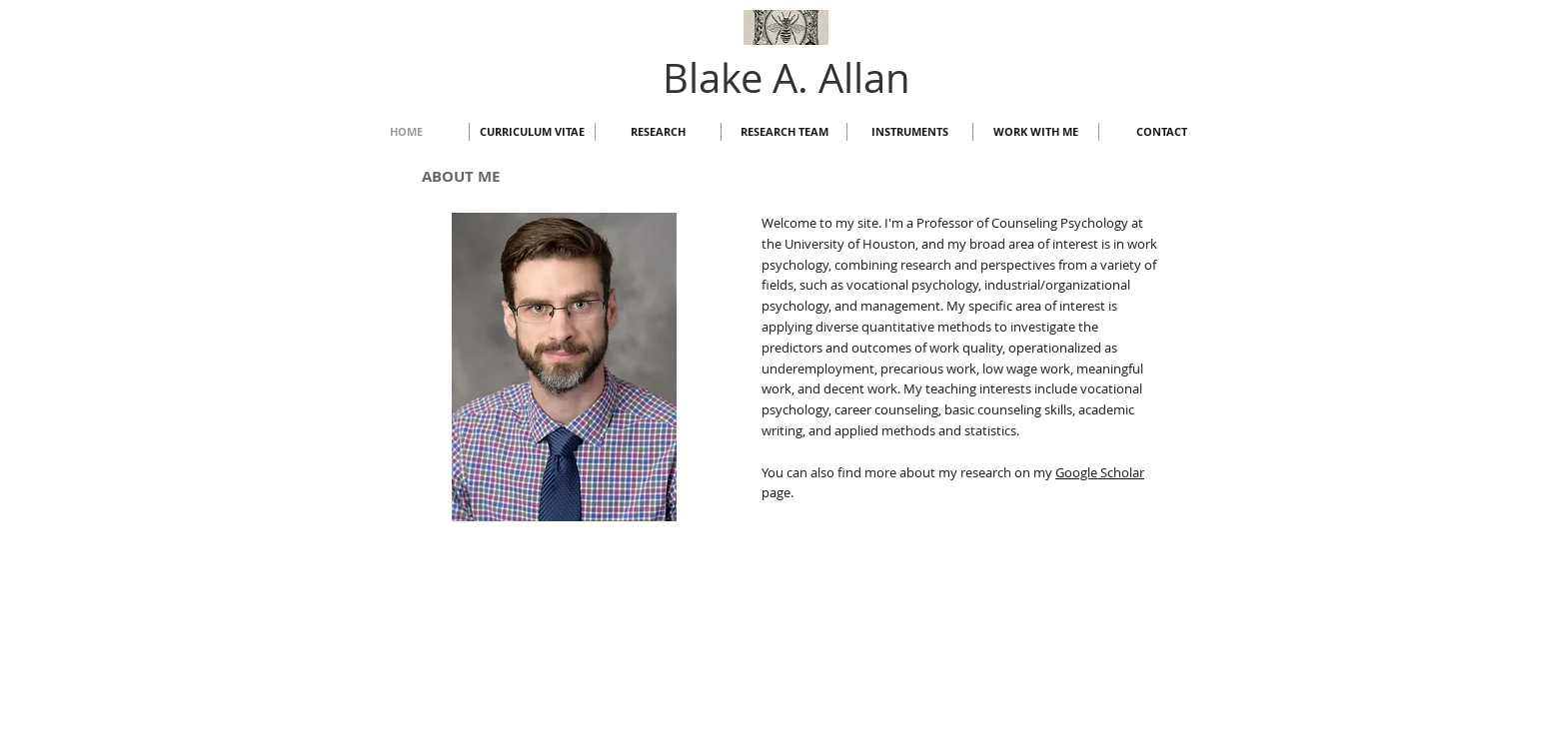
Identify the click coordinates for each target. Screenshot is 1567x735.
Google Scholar (1099, 472)
